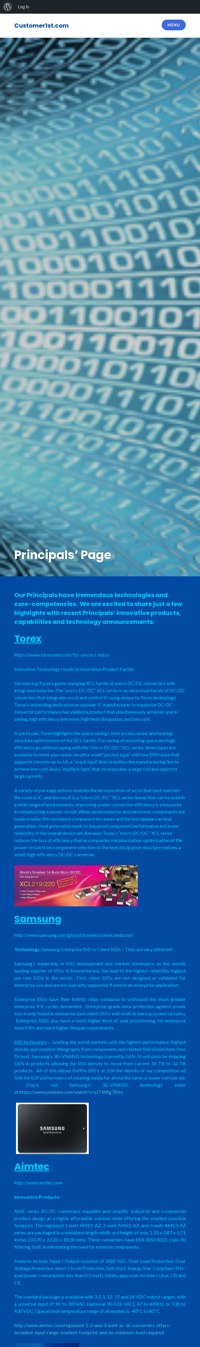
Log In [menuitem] (23, 6)
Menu (173, 25)
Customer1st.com (41, 25)
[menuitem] (7, 7)
